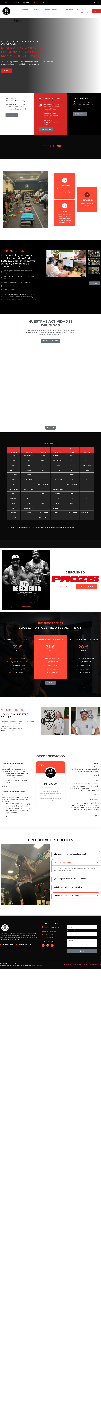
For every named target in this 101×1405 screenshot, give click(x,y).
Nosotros (82, 10)
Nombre (69, 924)
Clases (25, 10)
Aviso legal (67, 964)
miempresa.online (37, 965)
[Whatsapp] (52, 945)
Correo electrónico (72, 931)
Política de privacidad (80, 964)
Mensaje (69, 938)
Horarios (68, 10)
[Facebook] (43, 945)
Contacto (83, 12)
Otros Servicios (52, 10)
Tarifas (37, 10)
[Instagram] (47, 945)
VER (4, 787)
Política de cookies (95, 964)
